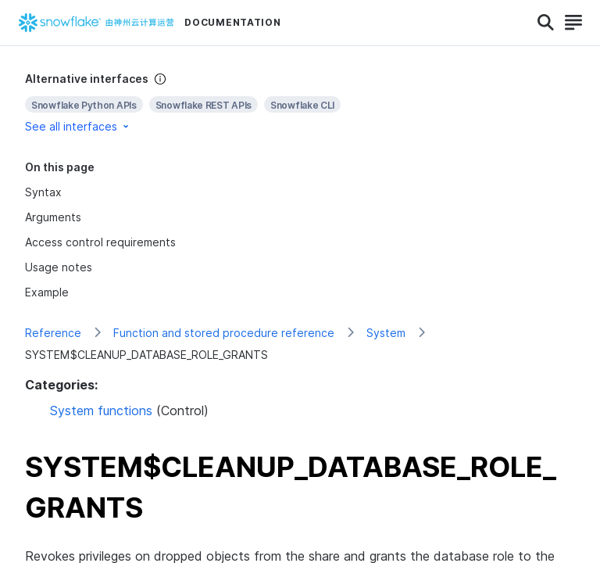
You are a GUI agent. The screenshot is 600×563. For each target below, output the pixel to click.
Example (47, 292)
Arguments (53, 217)
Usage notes (58, 267)
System (385, 332)
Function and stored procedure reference (223, 332)
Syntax (43, 192)
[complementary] (300, 102)
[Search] (545, 22)
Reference (53, 332)
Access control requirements (100, 242)
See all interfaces (78, 126)
